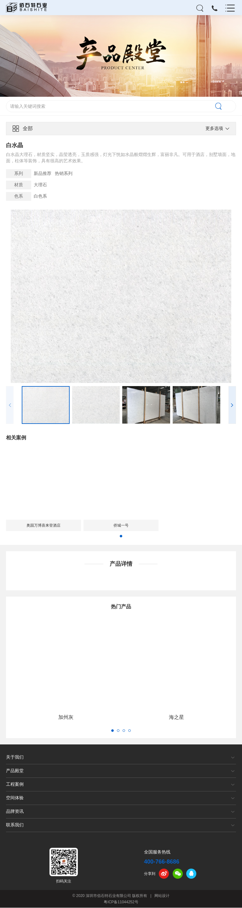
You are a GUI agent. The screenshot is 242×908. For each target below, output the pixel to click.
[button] (232, 405)
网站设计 (162, 896)
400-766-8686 (161, 862)
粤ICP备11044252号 (121, 902)
